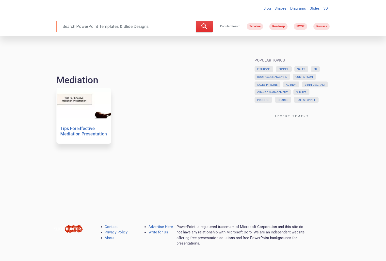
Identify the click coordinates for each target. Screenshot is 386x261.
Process (321, 26)
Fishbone (263, 69)
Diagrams (298, 8)
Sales (301, 69)
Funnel (284, 69)
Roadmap (278, 26)
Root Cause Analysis (272, 77)
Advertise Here (160, 227)
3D (325, 8)
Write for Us (158, 232)
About (109, 238)
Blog (267, 8)
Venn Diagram (315, 84)
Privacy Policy (116, 232)
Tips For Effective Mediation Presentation (83, 131)
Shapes (280, 8)
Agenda (291, 84)
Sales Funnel (306, 100)
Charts (283, 100)
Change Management (272, 92)
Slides (315, 8)
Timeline (254, 26)
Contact (111, 227)
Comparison (304, 77)
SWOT (300, 26)
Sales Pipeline (267, 84)
